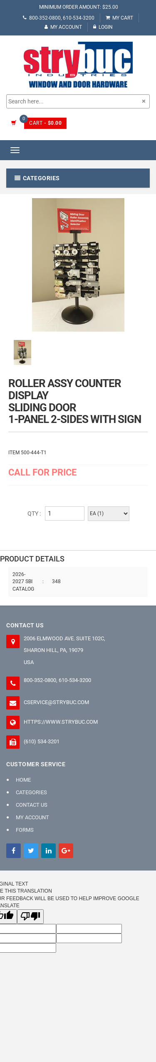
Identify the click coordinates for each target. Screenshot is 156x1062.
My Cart (119, 18)
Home (23, 780)
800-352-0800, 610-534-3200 (58, 18)
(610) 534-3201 (41, 741)
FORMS (25, 830)
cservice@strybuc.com (56, 702)
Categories (31, 792)
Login (103, 27)
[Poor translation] (30, 916)
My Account (63, 27)
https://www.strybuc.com (61, 722)
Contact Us (31, 805)
